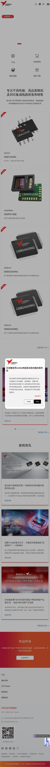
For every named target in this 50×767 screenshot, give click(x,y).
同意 (37, 401)
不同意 (28, 401)
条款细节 (38, 396)
